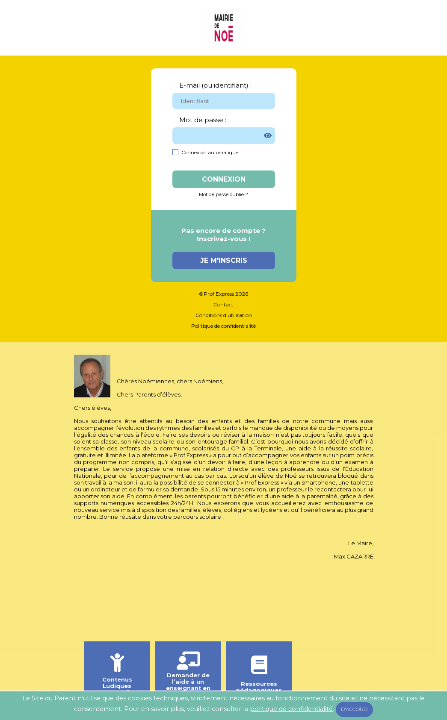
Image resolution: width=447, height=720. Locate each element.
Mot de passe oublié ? (223, 194)
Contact (223, 304)
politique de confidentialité (291, 709)
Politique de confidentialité (223, 326)
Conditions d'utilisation (223, 315)
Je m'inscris (223, 260)
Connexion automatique (210, 153)
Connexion (224, 179)
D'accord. (354, 709)
